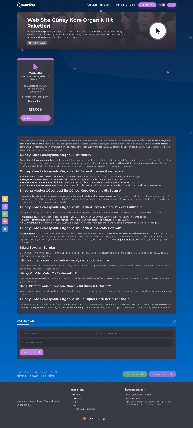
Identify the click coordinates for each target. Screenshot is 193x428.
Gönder (31, 352)
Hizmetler (105, 5)
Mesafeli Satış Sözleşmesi (83, 409)
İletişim (147, 5)
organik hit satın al (127, 239)
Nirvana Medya (27, 233)
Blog (132, 5)
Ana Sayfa (92, 5)
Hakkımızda (121, 5)
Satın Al (35, 118)
